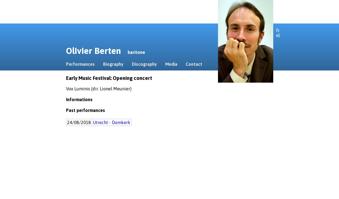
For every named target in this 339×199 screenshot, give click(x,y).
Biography (113, 64)
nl (278, 35)
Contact (194, 64)
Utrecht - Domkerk (111, 122)
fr (278, 30)
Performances (80, 64)
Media (171, 64)
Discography (144, 64)
